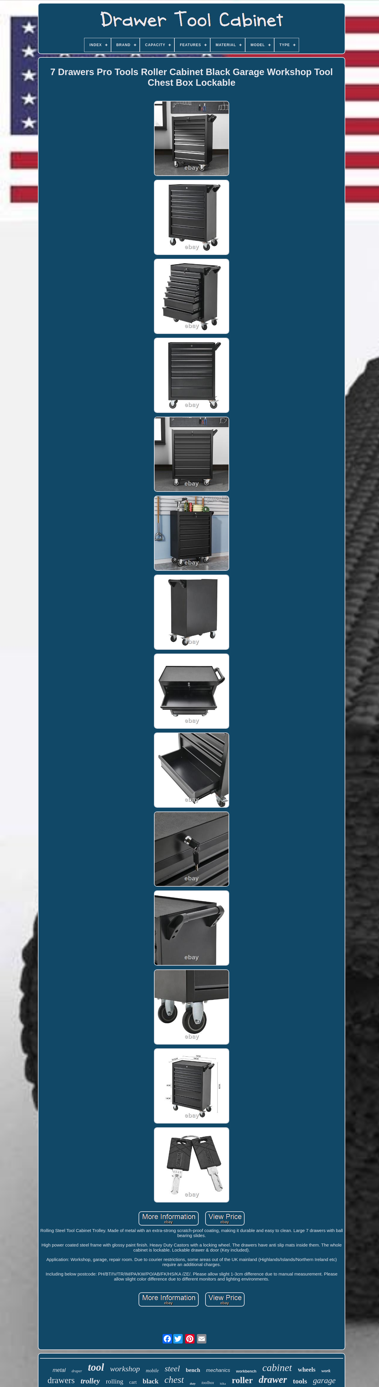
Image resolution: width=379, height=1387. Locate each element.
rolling (114, 1381)
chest (174, 1379)
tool (96, 1367)
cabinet (277, 1367)
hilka (223, 1383)
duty (193, 1383)
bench (193, 1370)
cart (132, 1382)
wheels (307, 1369)
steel (172, 1368)
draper (77, 1371)
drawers (61, 1380)
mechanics (218, 1370)
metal (59, 1370)
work (326, 1370)
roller (242, 1380)
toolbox (208, 1382)
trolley (90, 1381)
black (151, 1381)
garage (324, 1380)
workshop (125, 1369)
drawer (273, 1379)
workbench (246, 1371)
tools (300, 1381)
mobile (152, 1370)
